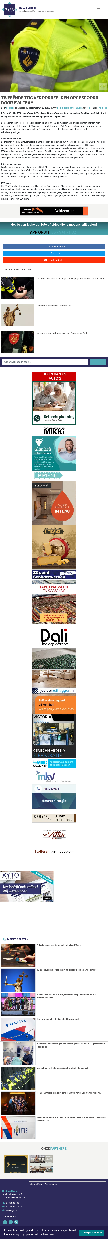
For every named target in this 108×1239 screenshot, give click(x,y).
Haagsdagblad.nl (28, 8)
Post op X (54, 253)
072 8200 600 (12, 1202)
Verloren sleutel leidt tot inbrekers (54, 305)
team (66, 108)
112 (88, 108)
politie (60, 108)
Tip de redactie (54, 260)
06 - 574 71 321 (64, 232)
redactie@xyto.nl (14, 1206)
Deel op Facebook (54, 246)
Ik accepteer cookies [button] (91, 1233)
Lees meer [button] (48, 1234)
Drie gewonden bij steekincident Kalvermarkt (58, 1019)
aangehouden (76, 108)
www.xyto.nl (11, 1210)
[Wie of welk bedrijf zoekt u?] (45, 362)
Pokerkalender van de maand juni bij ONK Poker (59, 945)
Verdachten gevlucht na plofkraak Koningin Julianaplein (63, 1068)
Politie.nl (103, 108)
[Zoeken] (98, 362)
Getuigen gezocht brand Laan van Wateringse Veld (62, 332)
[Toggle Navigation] (98, 9)
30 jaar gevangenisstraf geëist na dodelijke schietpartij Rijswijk (66, 970)
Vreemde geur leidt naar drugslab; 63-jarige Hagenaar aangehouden (70, 278)
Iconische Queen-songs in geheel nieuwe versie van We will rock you (69, 1092)
